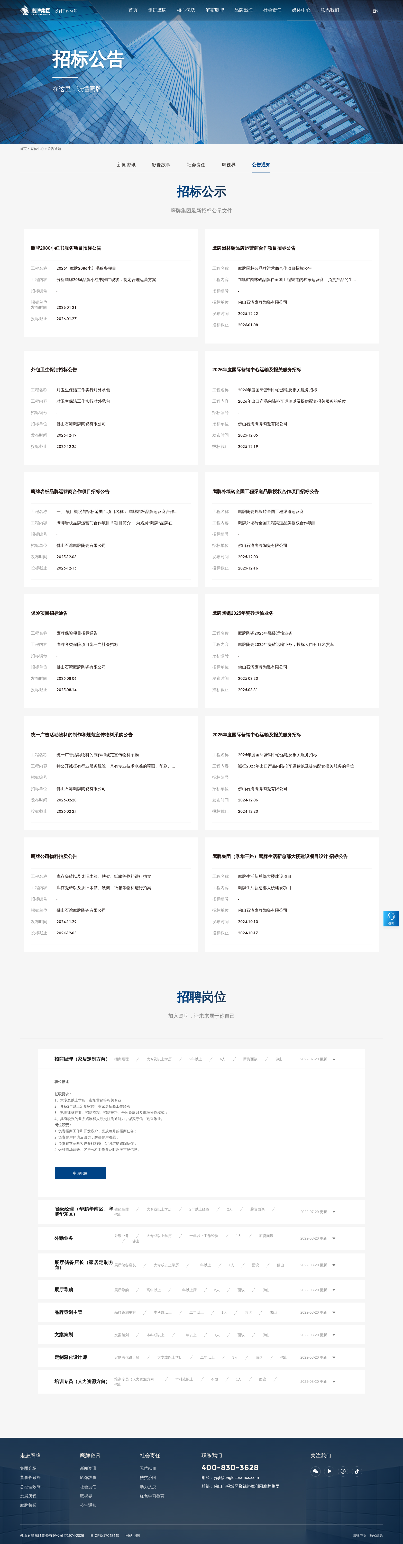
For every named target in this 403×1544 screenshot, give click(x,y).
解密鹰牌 (215, 10)
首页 (133, 10)
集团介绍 (28, 1468)
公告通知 (54, 149)
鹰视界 (229, 164)
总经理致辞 (30, 1487)
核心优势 (186, 10)
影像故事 (161, 164)
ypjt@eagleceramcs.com (236, 1477)
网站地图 (132, 1535)
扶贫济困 (148, 1477)
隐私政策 (376, 1535)
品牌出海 (243, 10)
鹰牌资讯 (90, 1455)
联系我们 (330, 10)
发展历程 (28, 1496)
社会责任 (272, 10)
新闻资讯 (126, 164)
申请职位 (80, 1173)
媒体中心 (301, 10)
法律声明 (359, 1535)
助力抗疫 (148, 1487)
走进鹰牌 (157, 10)
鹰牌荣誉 (28, 1505)
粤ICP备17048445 (105, 1535)
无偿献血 (148, 1468)
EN (375, 11)
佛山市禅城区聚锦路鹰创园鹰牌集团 (247, 1486)
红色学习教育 (152, 1496)
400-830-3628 (230, 1467)
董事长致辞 (30, 1477)
